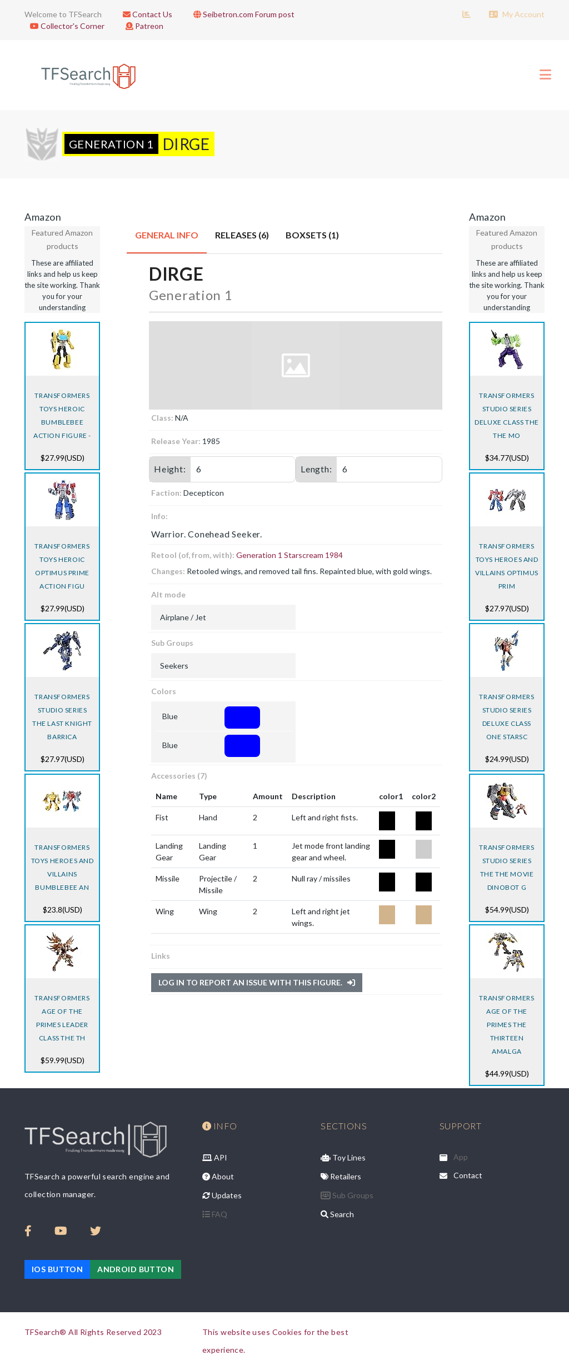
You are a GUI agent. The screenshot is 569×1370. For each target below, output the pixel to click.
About (218, 1176)
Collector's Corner (64, 26)
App (460, 1157)
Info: (159, 516)
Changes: (168, 571)
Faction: (166, 492)
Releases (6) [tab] (242, 235)
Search (337, 1214)
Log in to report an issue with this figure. (256, 982)
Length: (316, 469)
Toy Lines (343, 1157)
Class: (162, 417)
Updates (222, 1195)
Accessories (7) (179, 775)
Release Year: (176, 441)
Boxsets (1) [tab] (312, 235)
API (214, 1157)
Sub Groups (172, 642)
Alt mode (168, 594)
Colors (163, 691)
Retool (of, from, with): (192, 555)
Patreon (141, 26)
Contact (467, 1175)
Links (160, 955)
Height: (170, 469)
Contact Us (144, 14)
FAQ (214, 1214)
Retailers (341, 1176)
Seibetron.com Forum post (241, 14)
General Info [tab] (166, 235)
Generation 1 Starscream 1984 (289, 555)
